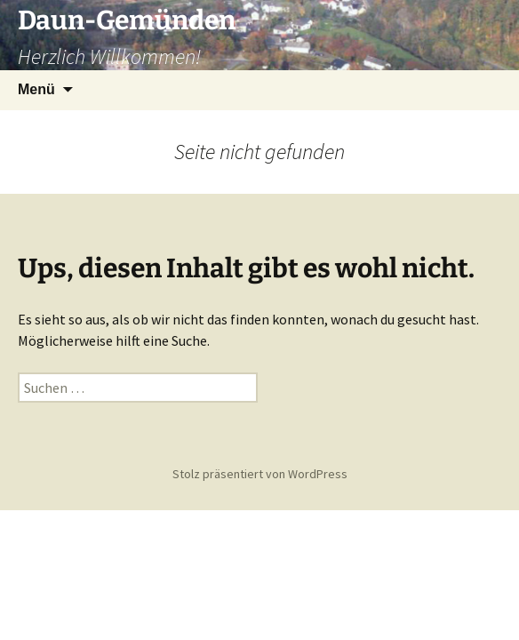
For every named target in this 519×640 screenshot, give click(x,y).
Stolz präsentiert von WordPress (259, 474)
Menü (36, 89)
